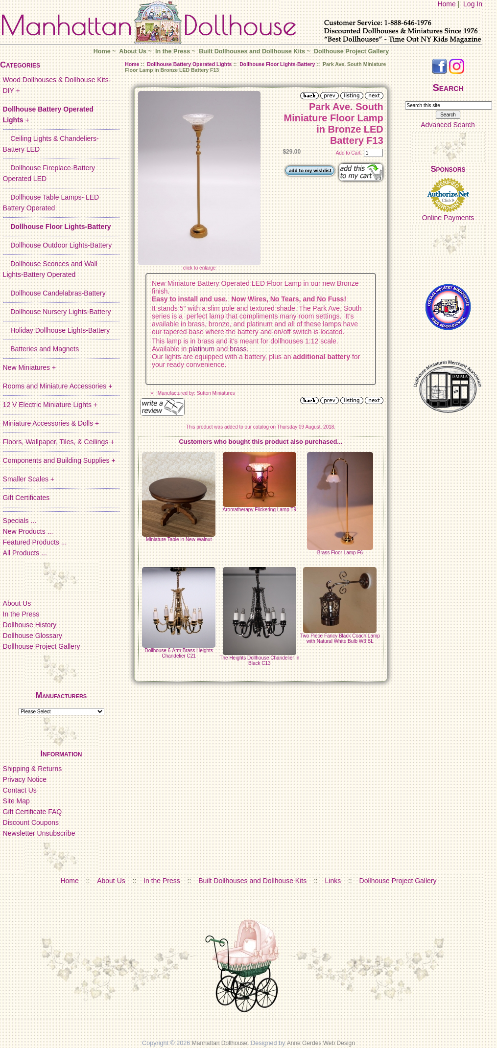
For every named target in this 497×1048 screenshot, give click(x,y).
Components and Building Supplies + (59, 460)
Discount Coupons (31, 822)
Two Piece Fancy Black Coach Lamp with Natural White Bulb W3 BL (340, 638)
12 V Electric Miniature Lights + (50, 405)
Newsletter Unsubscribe (39, 833)
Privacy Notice (25, 779)
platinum (200, 349)
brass (238, 349)
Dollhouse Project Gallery (351, 51)
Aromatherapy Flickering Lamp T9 (259, 509)
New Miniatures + (29, 367)
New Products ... (28, 531)
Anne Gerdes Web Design (321, 1043)
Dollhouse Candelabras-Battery (54, 293)
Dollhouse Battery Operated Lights (189, 64)
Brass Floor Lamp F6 (340, 552)
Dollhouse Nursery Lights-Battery (57, 312)
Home (446, 4)
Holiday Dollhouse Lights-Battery (56, 330)
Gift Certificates (26, 497)
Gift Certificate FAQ (32, 812)
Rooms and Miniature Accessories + (58, 386)
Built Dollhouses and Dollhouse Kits (252, 51)
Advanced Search (448, 125)
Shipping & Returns (32, 769)
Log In (472, 4)
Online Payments (448, 218)
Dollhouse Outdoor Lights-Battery (57, 245)
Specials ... (19, 520)
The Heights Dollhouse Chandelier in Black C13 (259, 660)
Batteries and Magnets (41, 349)
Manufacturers (61, 695)
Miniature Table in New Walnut (179, 539)
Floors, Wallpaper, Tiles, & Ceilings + (59, 442)
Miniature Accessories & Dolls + (51, 423)
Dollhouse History (30, 625)
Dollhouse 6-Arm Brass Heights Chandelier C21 (178, 653)
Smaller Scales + (28, 479)
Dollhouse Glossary (32, 635)
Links (333, 881)
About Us (132, 51)
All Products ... (25, 553)
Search (447, 87)
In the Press (172, 51)
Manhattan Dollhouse (219, 1043)
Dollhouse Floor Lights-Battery (277, 64)
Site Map (16, 801)
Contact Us (20, 790)
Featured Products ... (35, 542)
